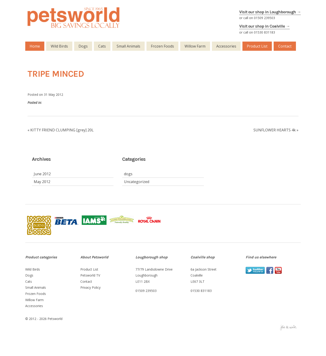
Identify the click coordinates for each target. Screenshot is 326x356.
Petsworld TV (90, 275)
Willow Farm (195, 46)
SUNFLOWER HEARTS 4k (274, 130)
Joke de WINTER (290, 327)
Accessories (226, 46)
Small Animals (128, 46)
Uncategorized (136, 181)
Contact (285, 46)
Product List (257, 46)
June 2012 (42, 173)
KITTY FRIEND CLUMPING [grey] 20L (62, 130)
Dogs (83, 46)
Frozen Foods (162, 46)
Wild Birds (59, 46)
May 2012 (42, 181)
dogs (128, 173)
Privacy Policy (90, 287)
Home (35, 46)
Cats (102, 46)
